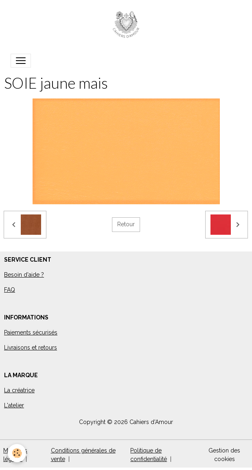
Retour (126, 224)
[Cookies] (17, 453)
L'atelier (14, 405)
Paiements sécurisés (30, 332)
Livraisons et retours (30, 347)
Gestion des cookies (224, 454)
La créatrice (19, 390)
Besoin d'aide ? (24, 274)
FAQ (9, 289)
